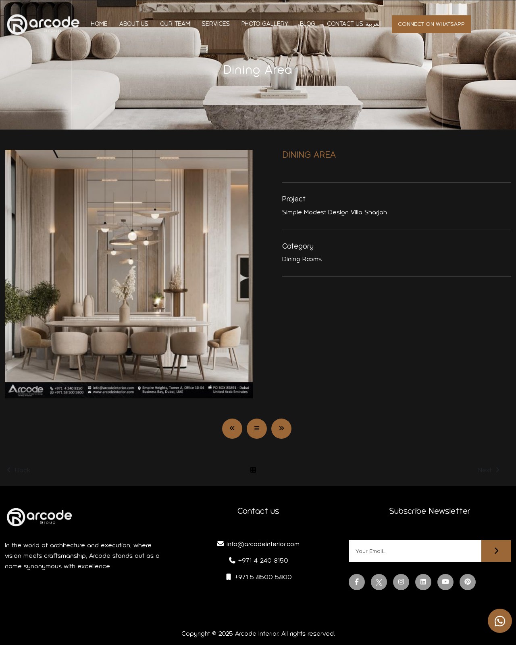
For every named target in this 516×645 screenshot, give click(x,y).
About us (133, 23)
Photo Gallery (264, 23)
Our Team (175, 23)
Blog (307, 23)
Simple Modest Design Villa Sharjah (334, 212)
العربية (373, 23)
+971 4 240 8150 (258, 560)
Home (99, 23)
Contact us (345, 23)
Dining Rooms (302, 259)
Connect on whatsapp (431, 24)
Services (216, 23)
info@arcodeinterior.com (258, 544)
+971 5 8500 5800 (258, 577)
